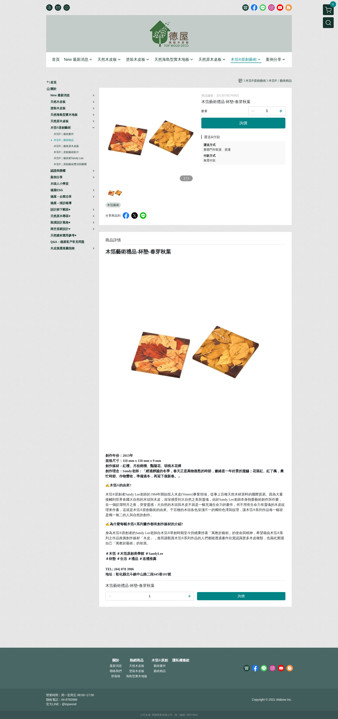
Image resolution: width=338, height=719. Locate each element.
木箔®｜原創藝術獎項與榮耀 (70, 164)
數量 (204, 111)
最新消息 (116, 665)
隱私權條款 (180, 660)
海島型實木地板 (136, 676)
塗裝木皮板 (136, 670)
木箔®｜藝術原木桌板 (66, 146)
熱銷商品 (137, 660)
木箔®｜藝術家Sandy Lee (68, 158)
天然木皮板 (136, 665)
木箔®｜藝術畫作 (64, 134)
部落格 (115, 676)
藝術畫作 (160, 665)
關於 (115, 660)
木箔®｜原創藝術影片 (66, 152)
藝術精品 (160, 670)
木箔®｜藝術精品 (64, 140)
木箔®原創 (160, 660)
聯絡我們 (116, 670)
